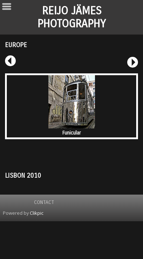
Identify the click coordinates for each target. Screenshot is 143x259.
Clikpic (36, 213)
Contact (44, 202)
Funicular (71, 133)
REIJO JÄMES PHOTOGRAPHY (71, 17)
